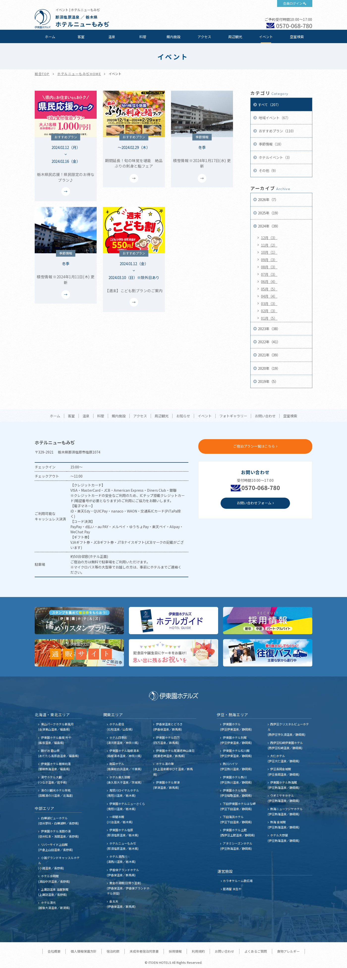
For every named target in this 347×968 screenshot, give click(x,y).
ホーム (50, 36)
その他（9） (268, 170)
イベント (266, 36)
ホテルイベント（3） (275, 157)
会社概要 (54, 951)
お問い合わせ (265, 416)
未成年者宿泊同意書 (144, 951)
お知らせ (183, 416)
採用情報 (175, 951)
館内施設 (173, 36)
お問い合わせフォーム (254, 502)
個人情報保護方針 (83, 951)
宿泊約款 (113, 951)
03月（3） (269, 303)
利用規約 (198, 951)
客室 (81, 36)
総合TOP (42, 73)
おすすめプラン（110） (277, 130)
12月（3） (269, 237)
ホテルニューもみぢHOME (79, 73)
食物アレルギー (288, 951)
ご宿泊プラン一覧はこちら (254, 446)
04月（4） (269, 296)
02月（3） (269, 310)
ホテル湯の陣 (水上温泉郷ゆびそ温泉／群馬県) (173, 769)
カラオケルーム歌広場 (238, 881)
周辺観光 (235, 36)
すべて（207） (269, 104)
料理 (142, 36)
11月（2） (269, 245)
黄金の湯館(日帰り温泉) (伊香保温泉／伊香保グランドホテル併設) (128, 888)
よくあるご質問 (255, 951)
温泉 (111, 36)
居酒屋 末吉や (232, 889)
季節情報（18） (271, 144)
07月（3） (269, 274)
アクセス (204, 36)
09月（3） (269, 259)
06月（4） (269, 281)
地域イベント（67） (274, 117)
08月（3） (269, 266)
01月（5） (269, 318)
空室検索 (297, 36)
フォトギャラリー (233, 416)
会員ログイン (292, 3)
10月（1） (269, 252)
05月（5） (269, 288)
